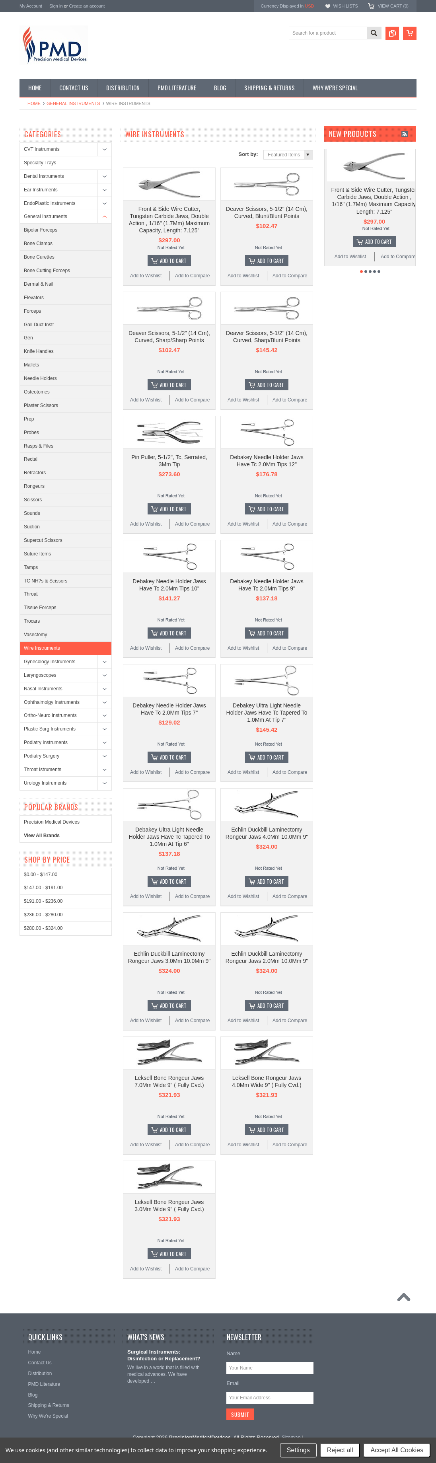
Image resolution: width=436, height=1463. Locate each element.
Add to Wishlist (146, 276)
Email (232, 1383)
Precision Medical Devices (52, 822)
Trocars (32, 621)
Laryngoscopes (40, 675)
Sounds (32, 513)
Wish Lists (345, 6)
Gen (28, 338)
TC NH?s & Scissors (45, 581)
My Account (30, 6)
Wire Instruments (42, 648)
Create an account (87, 6)
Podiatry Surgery (41, 756)
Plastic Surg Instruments (50, 729)
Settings (298, 1450)
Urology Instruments (45, 783)
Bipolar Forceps (40, 230)
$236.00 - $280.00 (43, 915)
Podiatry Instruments (46, 742)
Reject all (340, 1450)
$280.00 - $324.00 (43, 928)
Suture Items (37, 554)
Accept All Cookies (396, 1450)
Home (34, 103)
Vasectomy (35, 634)
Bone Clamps (38, 243)
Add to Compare (192, 276)
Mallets (31, 365)
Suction (32, 527)
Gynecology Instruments (49, 661)
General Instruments (73, 103)
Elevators (34, 297)
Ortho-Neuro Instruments (50, 715)
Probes (31, 432)
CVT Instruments (42, 149)
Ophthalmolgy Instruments (52, 702)
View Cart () (393, 6)
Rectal (30, 459)
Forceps (32, 311)
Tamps (31, 567)
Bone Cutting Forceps (47, 270)
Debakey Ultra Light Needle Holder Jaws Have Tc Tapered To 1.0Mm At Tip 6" (169, 836)
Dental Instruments (44, 176)
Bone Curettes (39, 257)
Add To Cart (173, 261)
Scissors (33, 500)
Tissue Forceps (40, 607)
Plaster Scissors (41, 405)
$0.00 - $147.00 (40, 874)
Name (233, 1353)
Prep (29, 419)
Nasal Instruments (43, 689)
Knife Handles (39, 351)
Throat (31, 594)
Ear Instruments (41, 190)
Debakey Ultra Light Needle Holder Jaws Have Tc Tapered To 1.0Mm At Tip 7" (267, 712)
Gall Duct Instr (39, 324)
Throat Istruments (42, 769)
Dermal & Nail (38, 284)
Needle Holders (40, 378)
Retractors (35, 472)
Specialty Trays (40, 163)
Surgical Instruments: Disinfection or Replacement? (163, 1355)
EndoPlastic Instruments (49, 203)
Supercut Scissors (43, 540)
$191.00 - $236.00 (43, 901)
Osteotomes (37, 392)
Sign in (56, 6)
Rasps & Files (38, 446)
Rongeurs (34, 486)
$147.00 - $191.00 (43, 887)
